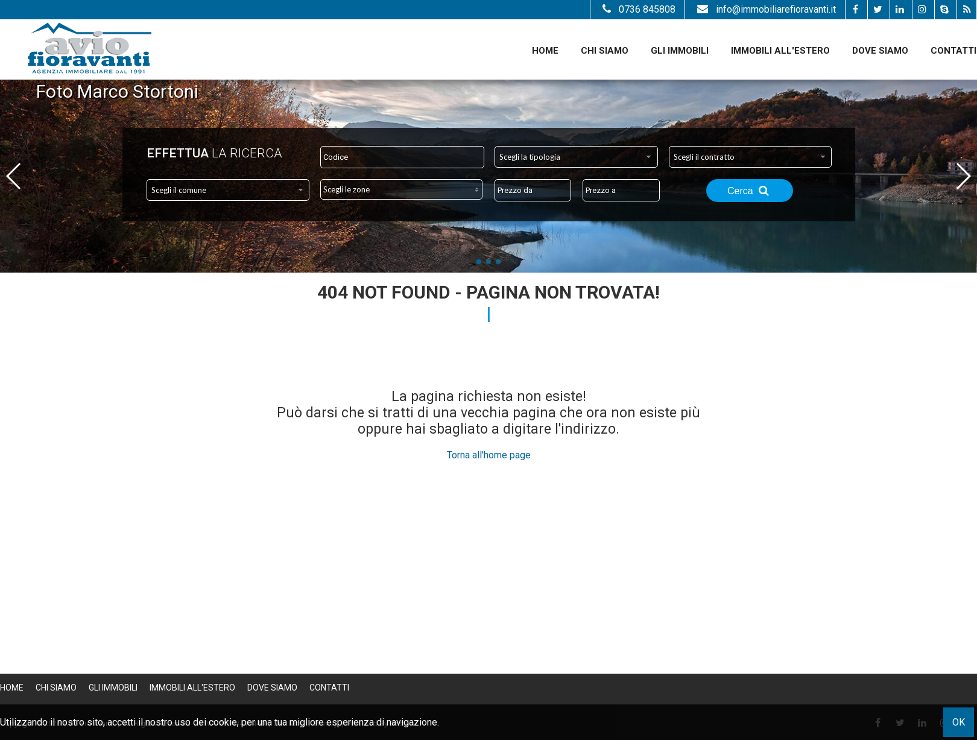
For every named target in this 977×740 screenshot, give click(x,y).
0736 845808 (637, 9)
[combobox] (576, 157)
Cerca (749, 190)
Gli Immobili (680, 50)
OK (958, 722)
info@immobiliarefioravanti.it (765, 9)
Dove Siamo (880, 50)
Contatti (953, 50)
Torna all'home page (489, 455)
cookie (223, 722)
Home (545, 50)
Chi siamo (604, 50)
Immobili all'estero (780, 50)
